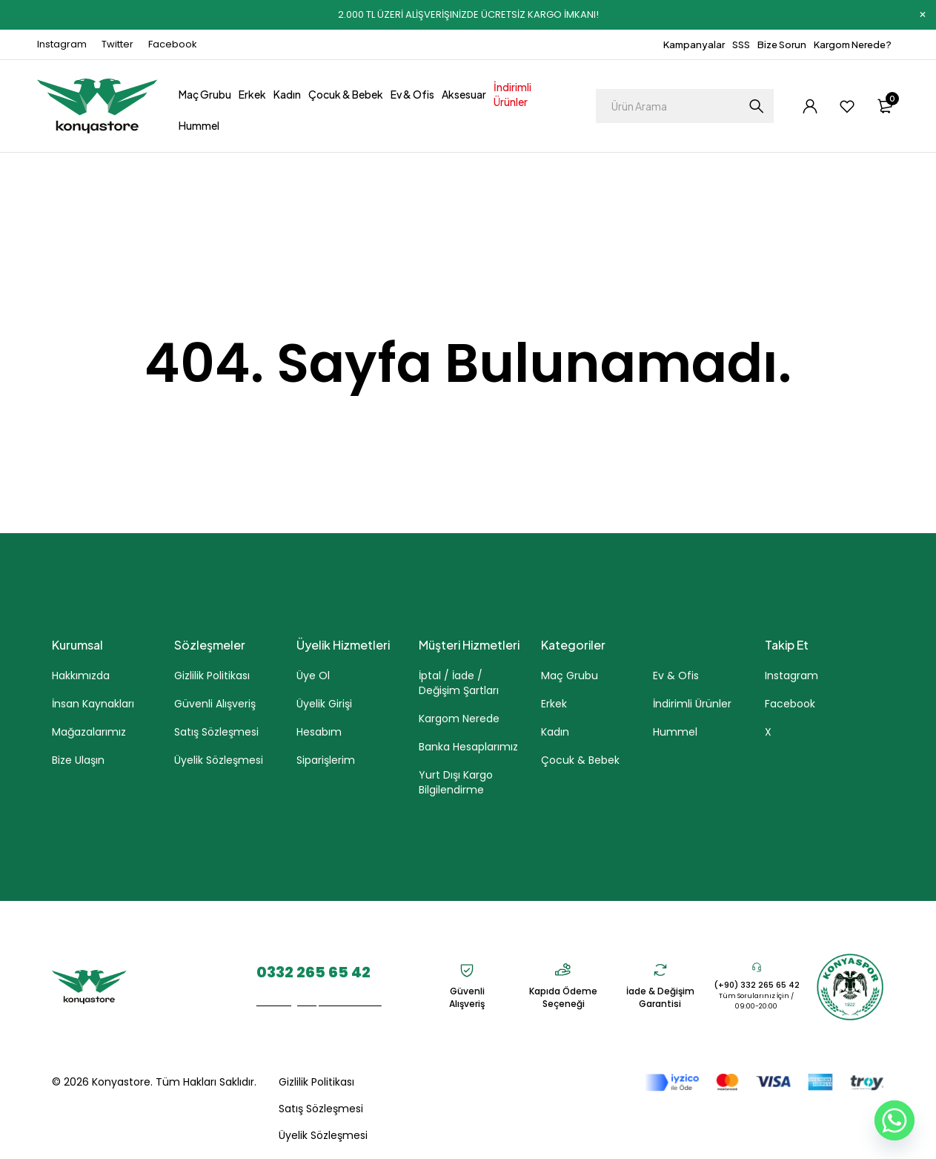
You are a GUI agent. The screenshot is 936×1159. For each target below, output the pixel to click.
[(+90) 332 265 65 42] (756, 967)
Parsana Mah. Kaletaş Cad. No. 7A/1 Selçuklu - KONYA (191, 987)
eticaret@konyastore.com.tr (319, 1001)
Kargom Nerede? (853, 44)
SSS (741, 44)
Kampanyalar (694, 44)
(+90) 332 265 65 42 (757, 985)
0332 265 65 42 (313, 972)
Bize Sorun (781, 44)
